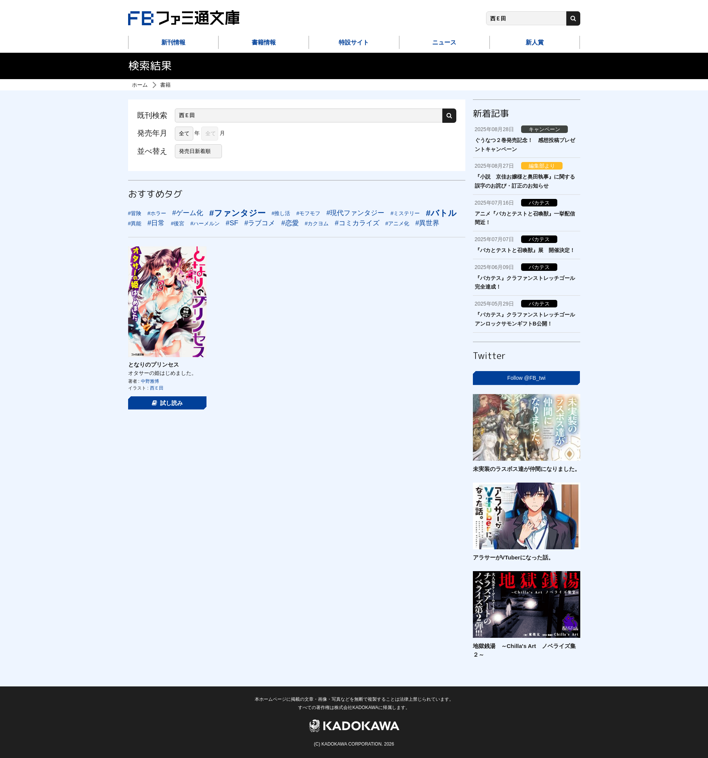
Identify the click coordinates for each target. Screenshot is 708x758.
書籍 (165, 85)
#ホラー (156, 213)
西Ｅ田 (157, 388)
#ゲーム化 (187, 213)
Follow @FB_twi (526, 378)
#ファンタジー (237, 213)
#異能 (135, 223)
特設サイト (354, 42)
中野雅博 (150, 381)
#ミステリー (405, 213)
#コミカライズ (357, 223)
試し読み (167, 403)
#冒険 (135, 213)
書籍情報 (264, 42)
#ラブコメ (259, 223)
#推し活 (281, 213)
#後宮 (177, 223)
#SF (232, 223)
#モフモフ (308, 213)
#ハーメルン (205, 223)
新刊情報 (173, 42)
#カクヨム (317, 223)
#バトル (441, 213)
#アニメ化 (397, 223)
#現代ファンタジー (355, 213)
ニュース (444, 42)
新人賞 (535, 42)
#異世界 (427, 223)
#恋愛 (290, 223)
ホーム (140, 85)
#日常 (156, 223)
